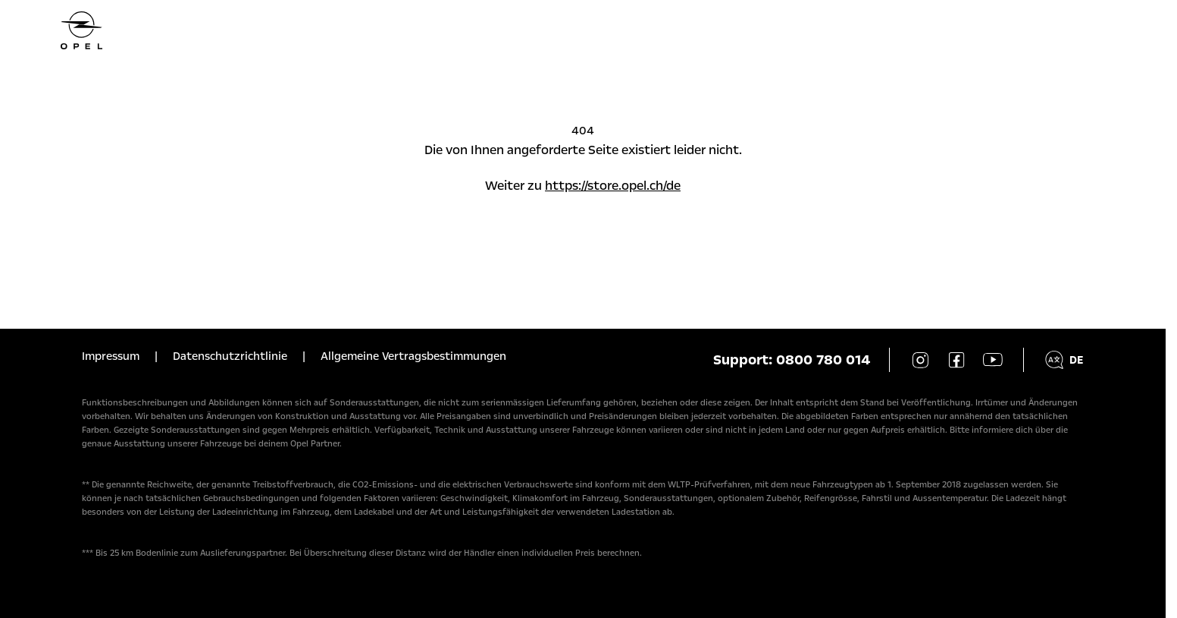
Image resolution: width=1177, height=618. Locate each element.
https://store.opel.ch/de (613, 185)
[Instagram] (920, 360)
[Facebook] (956, 360)
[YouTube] (993, 360)
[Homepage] (583, 30)
